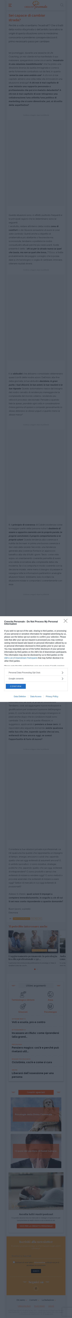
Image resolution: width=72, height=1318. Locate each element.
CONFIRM (15, 686)
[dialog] (36, 659)
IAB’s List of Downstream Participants (20, 658)
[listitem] (36, 672)
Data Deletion (20, 696)
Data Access (35, 696)
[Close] (66, 622)
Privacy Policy (52, 696)
